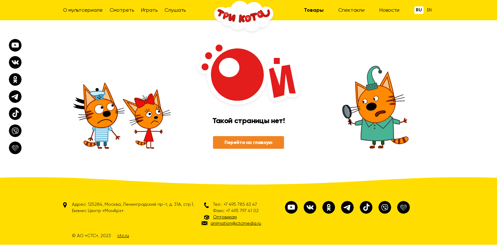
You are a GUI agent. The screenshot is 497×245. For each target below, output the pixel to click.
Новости (389, 10)
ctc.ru (123, 235)
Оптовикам (225, 216)
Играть (149, 10)
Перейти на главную (248, 142)
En (429, 9)
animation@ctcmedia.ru (235, 223)
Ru (419, 10)
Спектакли (351, 10)
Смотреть (122, 10)
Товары (313, 10)
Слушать (175, 10)
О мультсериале (83, 10)
